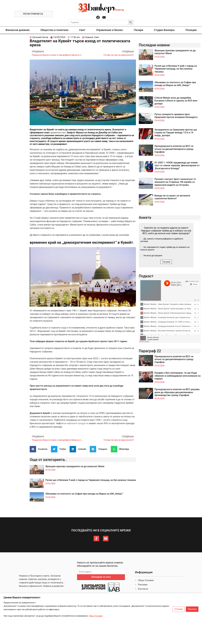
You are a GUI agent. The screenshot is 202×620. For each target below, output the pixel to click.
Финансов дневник (17, 30)
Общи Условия (96, 616)
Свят (82, 30)
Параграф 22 (150, 351)
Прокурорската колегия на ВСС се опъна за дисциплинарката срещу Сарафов (173, 149)
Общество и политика (54, 30)
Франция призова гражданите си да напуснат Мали (74, 466)
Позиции (191, 30)
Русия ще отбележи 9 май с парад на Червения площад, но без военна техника (90, 480)
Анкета (145, 217)
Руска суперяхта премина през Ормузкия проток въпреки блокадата (175, 116)
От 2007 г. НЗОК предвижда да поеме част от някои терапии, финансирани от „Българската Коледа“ (177, 165)
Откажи (178, 609)
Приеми (192, 609)
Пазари (138, 30)
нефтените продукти (77, 423)
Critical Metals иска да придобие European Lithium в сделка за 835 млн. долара (176, 100)
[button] (40, 449)
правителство (58, 132)
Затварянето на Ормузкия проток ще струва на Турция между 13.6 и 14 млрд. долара (175, 132)
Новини (89, 37)
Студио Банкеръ (164, 30)
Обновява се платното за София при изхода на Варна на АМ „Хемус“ (84, 493)
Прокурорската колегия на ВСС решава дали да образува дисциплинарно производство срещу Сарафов (177, 392)
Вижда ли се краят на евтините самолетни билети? (172, 197)
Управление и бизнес (109, 30)
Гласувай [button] (166, 262)
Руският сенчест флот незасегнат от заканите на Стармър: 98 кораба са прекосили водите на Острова (175, 182)
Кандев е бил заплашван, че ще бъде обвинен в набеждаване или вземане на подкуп (177, 375)
